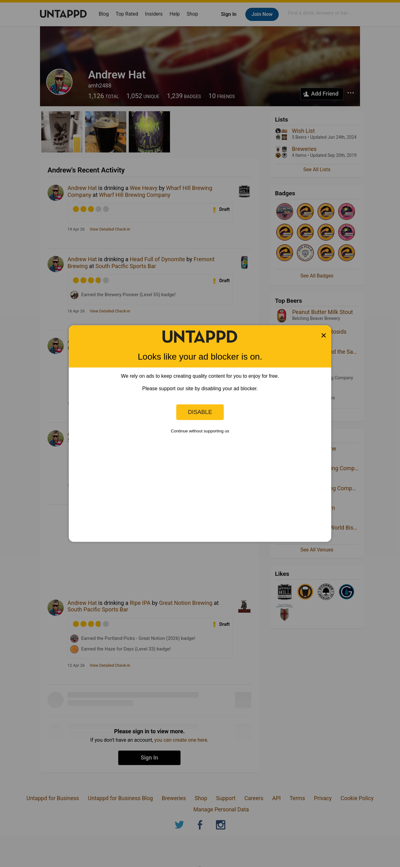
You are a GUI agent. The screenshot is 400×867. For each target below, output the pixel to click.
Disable (200, 412)
